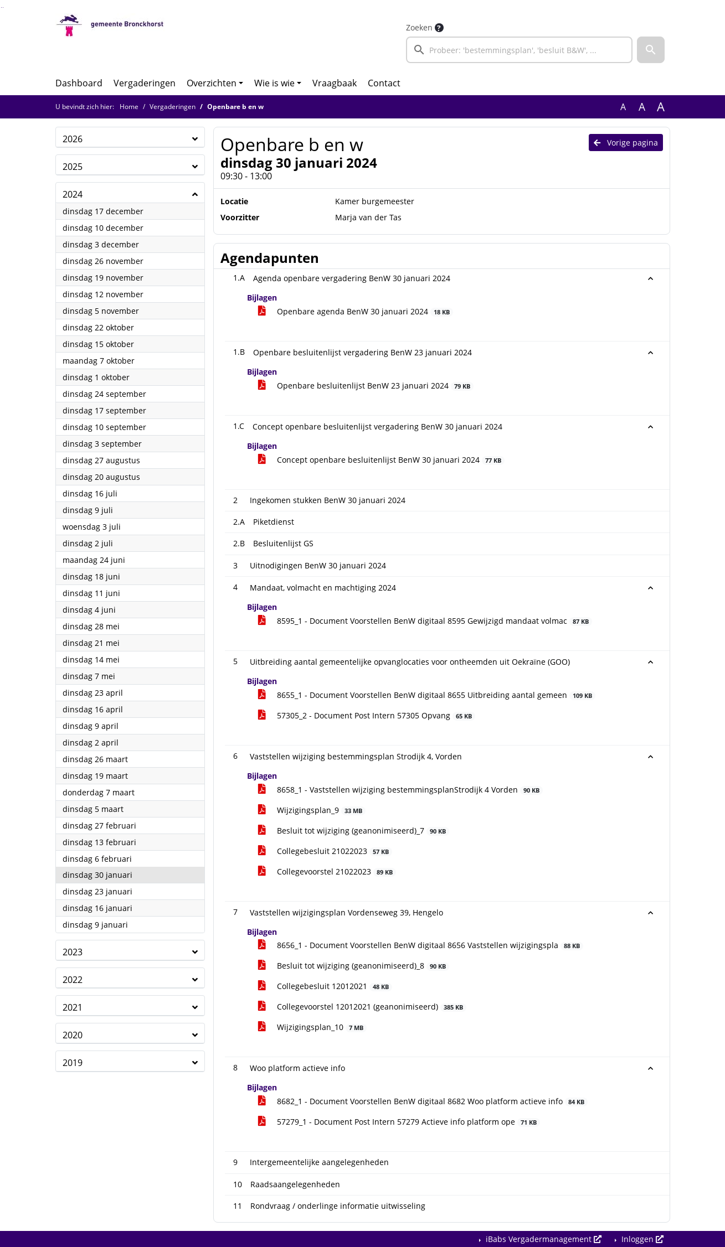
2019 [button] (73, 1063)
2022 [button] (73, 980)
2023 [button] (73, 952)
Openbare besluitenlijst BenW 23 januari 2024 (366, 385)
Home (129, 106)
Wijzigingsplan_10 (312, 1027)
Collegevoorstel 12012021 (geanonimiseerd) (362, 1006)
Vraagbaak (334, 83)
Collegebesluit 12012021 (325, 986)
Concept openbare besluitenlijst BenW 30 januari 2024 (381, 459)
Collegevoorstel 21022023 (327, 871)
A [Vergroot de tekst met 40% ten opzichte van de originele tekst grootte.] (661, 106)
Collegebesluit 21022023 (325, 851)
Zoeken (419, 27)
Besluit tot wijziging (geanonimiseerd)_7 (354, 830)
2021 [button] (73, 1007)
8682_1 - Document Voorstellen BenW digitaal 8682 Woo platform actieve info (423, 1101)
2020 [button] (73, 1035)
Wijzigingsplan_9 (312, 810)
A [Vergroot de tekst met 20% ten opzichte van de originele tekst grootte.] (642, 106)
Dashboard (78, 83)
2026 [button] (73, 139)
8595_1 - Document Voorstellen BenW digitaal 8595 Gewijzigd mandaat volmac (425, 620)
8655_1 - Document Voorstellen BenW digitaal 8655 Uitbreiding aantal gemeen (427, 695)
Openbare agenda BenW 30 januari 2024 (356, 311)
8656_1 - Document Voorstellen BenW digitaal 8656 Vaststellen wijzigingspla (421, 945)
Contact (384, 83)
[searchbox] (519, 50)
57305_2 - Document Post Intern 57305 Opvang (367, 715)
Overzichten (211, 83)
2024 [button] (73, 194)
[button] (651, 50)
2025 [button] (73, 167)
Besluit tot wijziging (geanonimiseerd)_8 (354, 965)
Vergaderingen (145, 83)
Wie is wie (274, 83)
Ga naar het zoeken (1, 7)
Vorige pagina (626, 142)
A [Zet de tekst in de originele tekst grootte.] (623, 107)
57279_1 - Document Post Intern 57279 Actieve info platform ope (399, 1121)
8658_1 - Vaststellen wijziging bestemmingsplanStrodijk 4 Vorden (400, 789)
